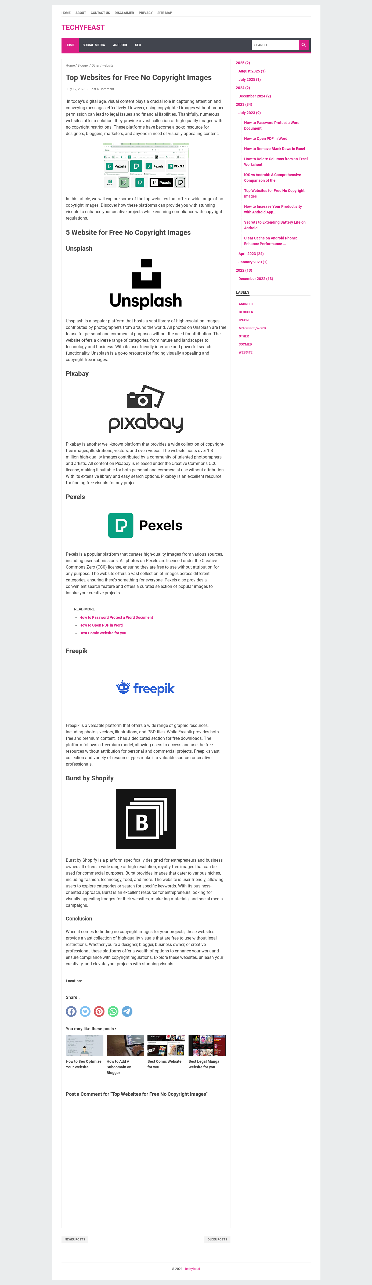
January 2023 (253, 262)
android (246, 304)
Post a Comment (101, 89)
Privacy (146, 13)
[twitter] (85, 1011)
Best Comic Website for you (103, 633)
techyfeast (83, 27)
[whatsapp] (113, 1011)
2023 (244, 104)
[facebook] (71, 1011)
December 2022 (256, 278)
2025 (243, 63)
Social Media (94, 45)
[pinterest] (99, 1011)
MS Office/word (252, 328)
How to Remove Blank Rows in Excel (274, 149)
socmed (245, 344)
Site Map (164, 13)
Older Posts (217, 1239)
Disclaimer (124, 13)
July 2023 (250, 113)
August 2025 (252, 71)
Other (244, 336)
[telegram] (127, 1011)
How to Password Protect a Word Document (116, 617)
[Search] (275, 45)
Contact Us (100, 13)
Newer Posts (75, 1239)
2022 (244, 270)
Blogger (246, 312)
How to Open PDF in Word (101, 625)
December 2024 (255, 96)
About (80, 13)
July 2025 (250, 79)
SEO (138, 45)
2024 (243, 88)
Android (120, 45)
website (245, 352)
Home (66, 13)
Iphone (244, 320)
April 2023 (251, 254)
